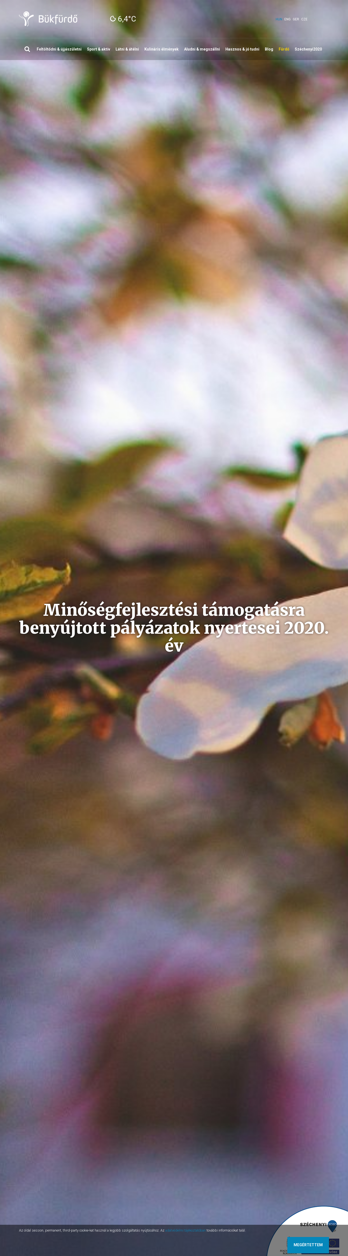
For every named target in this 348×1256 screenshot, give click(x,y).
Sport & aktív (98, 49)
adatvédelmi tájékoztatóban (185, 1230)
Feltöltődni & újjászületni (59, 49)
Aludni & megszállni (202, 49)
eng (287, 19)
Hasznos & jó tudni (242, 49)
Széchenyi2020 (308, 49)
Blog (269, 49)
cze (304, 19)
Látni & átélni (127, 49)
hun (279, 19)
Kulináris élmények (161, 49)
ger (296, 19)
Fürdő (284, 49)
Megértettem (308, 1245)
